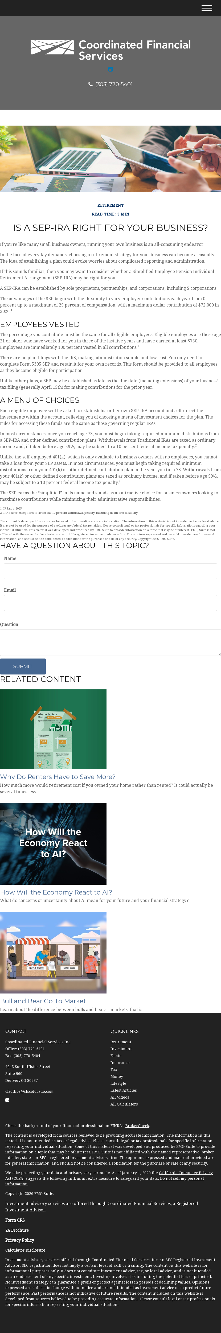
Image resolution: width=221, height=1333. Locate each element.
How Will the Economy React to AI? (56, 892)
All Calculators (124, 1104)
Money (116, 1076)
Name (10, 558)
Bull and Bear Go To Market (43, 1001)
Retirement (120, 1042)
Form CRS (15, 1220)
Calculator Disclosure (25, 1250)
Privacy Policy (19, 1240)
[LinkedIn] (110, 69)
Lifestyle (118, 1083)
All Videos (119, 1097)
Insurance (120, 1063)
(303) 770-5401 (110, 84)
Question (9, 624)
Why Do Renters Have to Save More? (58, 777)
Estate (115, 1056)
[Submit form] (23, 666)
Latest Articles (123, 1090)
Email (10, 590)
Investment (121, 1049)
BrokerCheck (137, 1126)
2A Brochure (17, 1230)
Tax (113, 1069)
